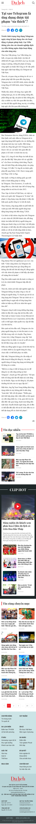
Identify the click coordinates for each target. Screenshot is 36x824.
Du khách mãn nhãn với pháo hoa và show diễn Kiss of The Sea (25, 575)
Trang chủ (4, 9)
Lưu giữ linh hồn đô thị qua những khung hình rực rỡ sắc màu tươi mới (9, 694)
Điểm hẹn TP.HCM (7, 730)
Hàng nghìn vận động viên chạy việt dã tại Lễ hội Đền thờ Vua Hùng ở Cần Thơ (9, 648)
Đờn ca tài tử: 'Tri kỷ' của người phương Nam (25, 587)
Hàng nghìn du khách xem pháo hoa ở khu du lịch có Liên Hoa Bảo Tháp (25, 449)
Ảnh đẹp (22, 746)
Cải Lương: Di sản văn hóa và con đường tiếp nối (25, 473)
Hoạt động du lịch (25, 767)
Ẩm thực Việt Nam (25, 730)
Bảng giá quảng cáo (23, 818)
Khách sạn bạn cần (7, 746)
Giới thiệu (9, 818)
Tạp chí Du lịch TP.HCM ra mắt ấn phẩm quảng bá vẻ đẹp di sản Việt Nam (25, 436)
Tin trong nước (6, 719)
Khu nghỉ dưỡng (6, 743)
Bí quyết (22, 751)
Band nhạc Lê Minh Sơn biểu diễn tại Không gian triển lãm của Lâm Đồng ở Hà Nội (25, 561)
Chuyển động (6, 716)
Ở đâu (3, 738)
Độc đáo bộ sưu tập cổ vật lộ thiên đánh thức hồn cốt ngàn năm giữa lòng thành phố (26, 624)
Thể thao (4, 759)
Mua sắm (5, 764)
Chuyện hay (24, 764)
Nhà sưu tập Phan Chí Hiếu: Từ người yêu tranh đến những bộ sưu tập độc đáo (25, 463)
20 (27, 706)
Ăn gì (21, 727)
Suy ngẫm (23, 716)
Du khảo (22, 738)
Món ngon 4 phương (26, 732)
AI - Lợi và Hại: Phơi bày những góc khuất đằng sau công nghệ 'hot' (26, 694)
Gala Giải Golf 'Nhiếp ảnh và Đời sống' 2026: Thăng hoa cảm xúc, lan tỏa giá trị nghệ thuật (26, 671)
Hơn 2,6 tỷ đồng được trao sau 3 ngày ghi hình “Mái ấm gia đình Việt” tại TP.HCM (9, 624)
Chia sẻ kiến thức (25, 759)
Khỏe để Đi (23, 756)
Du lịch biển (6, 727)
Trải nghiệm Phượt (25, 743)
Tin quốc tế (5, 722)
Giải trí (11, 9)
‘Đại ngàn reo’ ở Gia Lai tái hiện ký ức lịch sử (26, 647)
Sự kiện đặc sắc (24, 770)
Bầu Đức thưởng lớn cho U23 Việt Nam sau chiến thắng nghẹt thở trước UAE (25, 548)
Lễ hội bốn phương (7, 732)
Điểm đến (22, 741)
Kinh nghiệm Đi (24, 754)
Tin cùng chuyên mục (16, 603)
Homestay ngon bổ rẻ (8, 741)
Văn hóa (4, 754)
